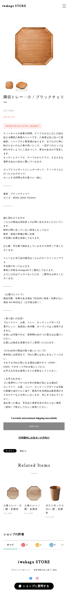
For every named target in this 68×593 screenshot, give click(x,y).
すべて (10, 545)
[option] (34, 46)
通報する (23, 451)
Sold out (34, 426)
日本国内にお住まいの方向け (34, 437)
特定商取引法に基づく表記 (45, 570)
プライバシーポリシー (20, 570)
